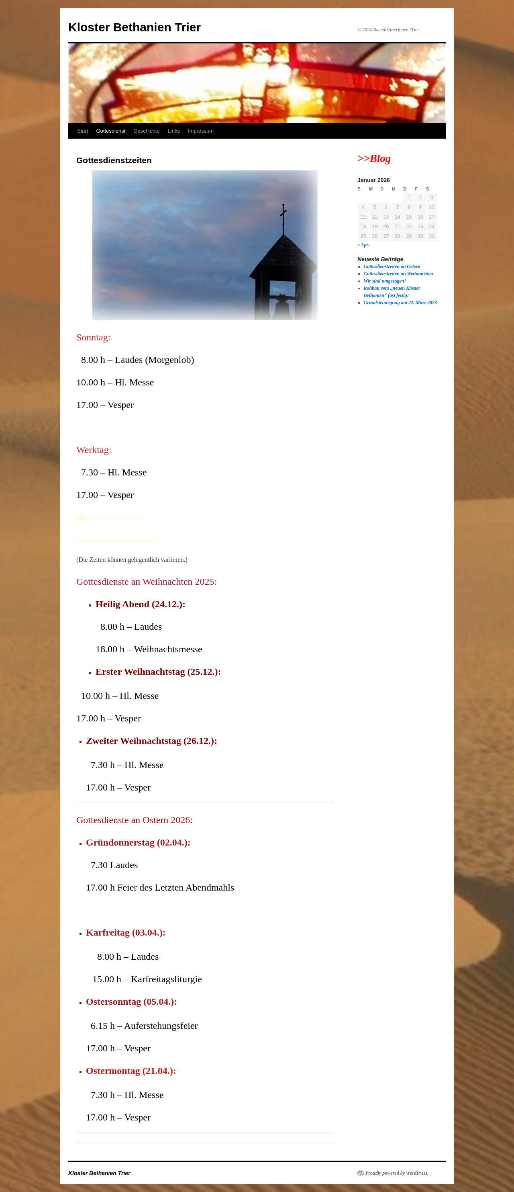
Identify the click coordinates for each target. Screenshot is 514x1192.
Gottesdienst (110, 131)
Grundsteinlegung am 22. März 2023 (400, 302)
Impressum (201, 131)
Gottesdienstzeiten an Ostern (392, 266)
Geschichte (146, 131)
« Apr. (363, 245)
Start (82, 131)
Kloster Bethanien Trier (134, 27)
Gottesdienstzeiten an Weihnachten (398, 273)
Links (174, 131)
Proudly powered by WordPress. (396, 1173)
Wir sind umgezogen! (385, 281)
